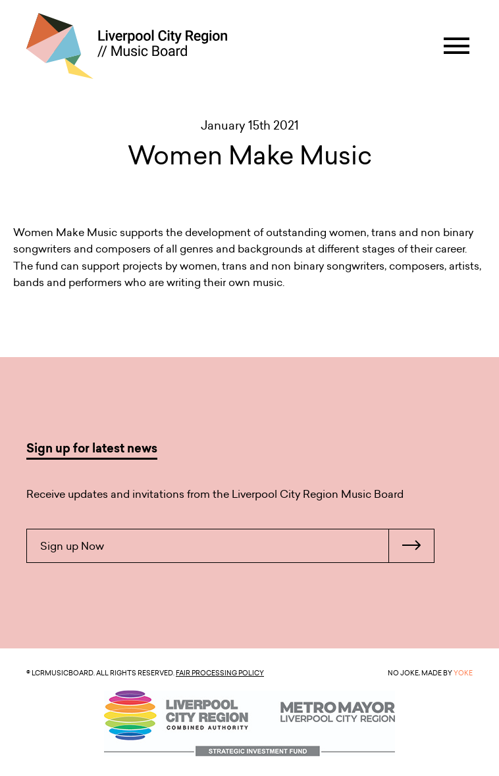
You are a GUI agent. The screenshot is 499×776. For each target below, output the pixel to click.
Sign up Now (237, 545)
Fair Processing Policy (220, 672)
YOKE (463, 672)
